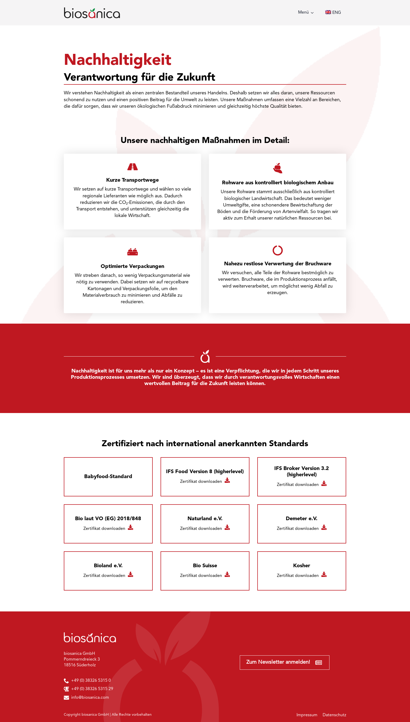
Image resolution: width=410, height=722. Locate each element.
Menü (303, 12)
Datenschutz (334, 715)
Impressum (307, 715)
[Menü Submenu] (314, 12)
